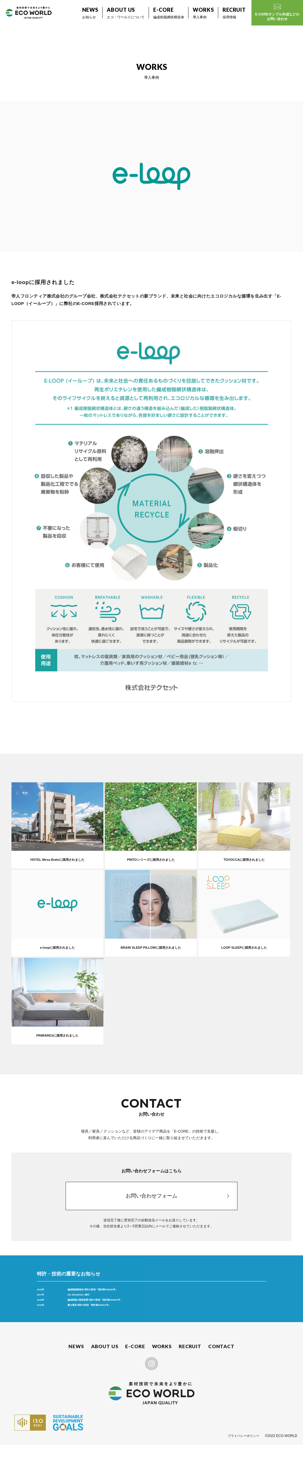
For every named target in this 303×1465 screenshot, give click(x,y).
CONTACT (221, 1366)
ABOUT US (105, 1366)
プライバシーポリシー (242, 1456)
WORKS (162, 1366)
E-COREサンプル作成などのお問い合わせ (277, 12)
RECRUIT (190, 1366)
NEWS (77, 1366)
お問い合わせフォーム (151, 1201)
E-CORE (135, 1366)
